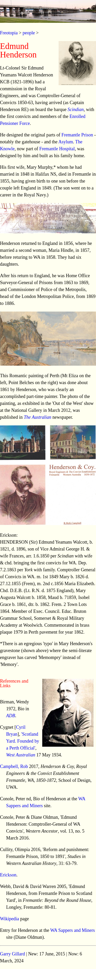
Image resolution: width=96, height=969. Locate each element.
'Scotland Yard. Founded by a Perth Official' (22, 741)
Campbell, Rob (14, 766)
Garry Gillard (12, 953)
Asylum (65, 141)
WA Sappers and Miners (72, 930)
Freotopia (9, 32)
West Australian (20, 754)
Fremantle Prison (77, 134)
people (29, 32)
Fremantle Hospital (56, 148)
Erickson (8, 874)
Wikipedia (9, 918)
